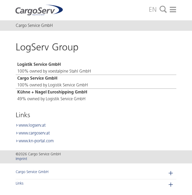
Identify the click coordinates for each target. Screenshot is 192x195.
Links (19, 183)
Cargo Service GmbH (32, 172)
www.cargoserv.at (34, 133)
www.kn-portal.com (36, 140)
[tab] (163, 9)
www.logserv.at (32, 125)
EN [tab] (153, 9)
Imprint (21, 159)
